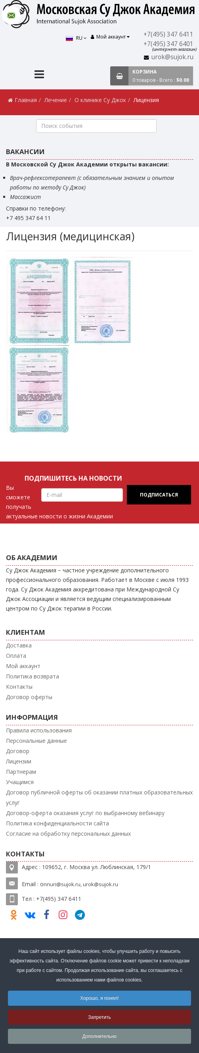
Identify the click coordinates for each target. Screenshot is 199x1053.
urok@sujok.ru (173, 57)
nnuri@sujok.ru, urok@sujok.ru (81, 884)
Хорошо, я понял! (99, 998)
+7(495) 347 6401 (169, 44)
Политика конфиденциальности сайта (57, 823)
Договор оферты (29, 697)
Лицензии (18, 761)
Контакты (19, 686)
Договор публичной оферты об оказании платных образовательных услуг (99, 797)
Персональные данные (36, 740)
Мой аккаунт (23, 666)
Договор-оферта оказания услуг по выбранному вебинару (85, 812)
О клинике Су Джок (100, 100)
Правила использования (39, 730)
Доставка (19, 645)
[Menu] (39, 75)
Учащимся (20, 781)
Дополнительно (99, 1036)
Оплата (16, 655)
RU (77, 38)
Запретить (99, 1017)
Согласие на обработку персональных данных (68, 833)
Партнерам (21, 771)
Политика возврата (32, 676)
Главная (26, 100)
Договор (17, 750)
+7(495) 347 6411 (169, 34)
